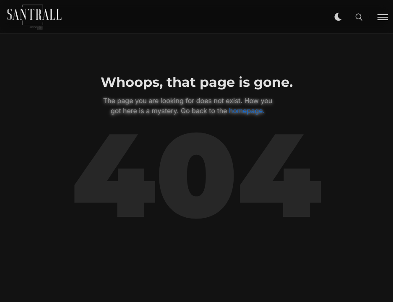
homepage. (247, 111)
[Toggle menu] (378, 17)
